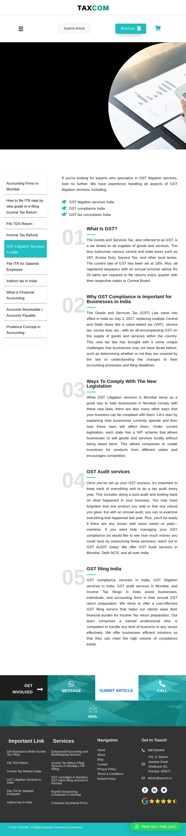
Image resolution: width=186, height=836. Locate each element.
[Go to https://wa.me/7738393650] (71, 687)
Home (101, 750)
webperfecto (76, 827)
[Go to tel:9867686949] (162, 687)
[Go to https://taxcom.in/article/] (116, 687)
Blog (100, 759)
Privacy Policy (106, 769)
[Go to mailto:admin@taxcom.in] (93, 713)
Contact (102, 764)
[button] (156, 826)
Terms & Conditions (110, 774)
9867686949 (156, 750)
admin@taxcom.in (160, 778)
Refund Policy (106, 778)
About (101, 754)
